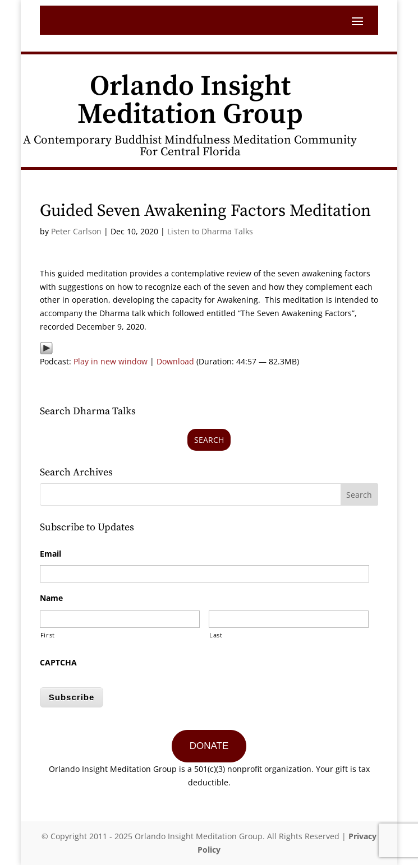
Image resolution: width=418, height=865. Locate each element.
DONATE (209, 746)
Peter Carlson (76, 231)
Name (51, 598)
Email (50, 554)
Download (175, 361)
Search (209, 439)
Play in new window (111, 361)
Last (216, 635)
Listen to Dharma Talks (210, 231)
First (47, 635)
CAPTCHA (58, 663)
